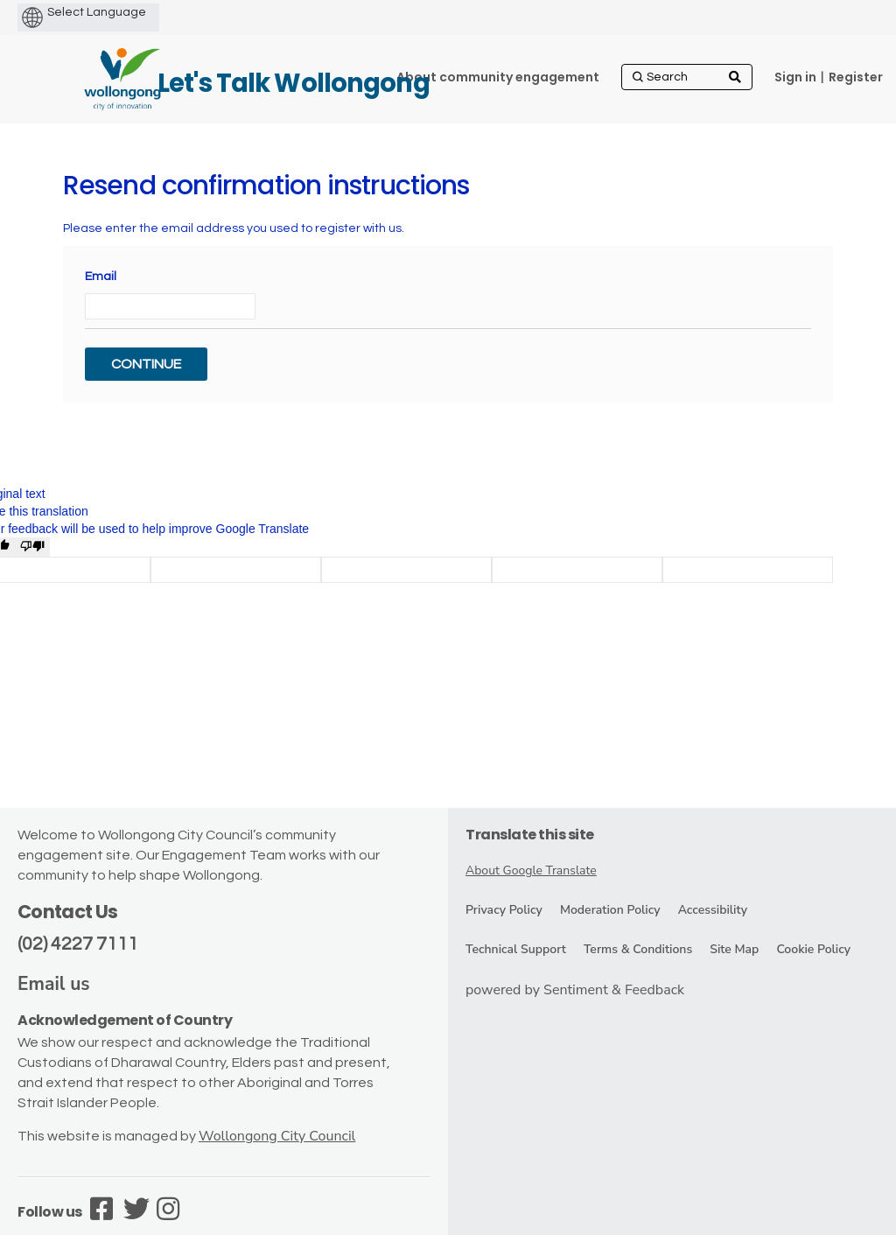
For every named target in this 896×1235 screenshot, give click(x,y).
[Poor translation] (32, 547)
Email (100, 276)
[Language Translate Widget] (126, 12)
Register (856, 77)
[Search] (686, 77)
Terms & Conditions (638, 949)
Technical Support (516, 949)
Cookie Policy (813, 949)
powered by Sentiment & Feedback (575, 990)
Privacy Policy (504, 910)
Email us (54, 984)
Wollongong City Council (277, 1136)
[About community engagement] (498, 77)
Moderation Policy (610, 910)
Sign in (795, 77)
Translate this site (530, 835)
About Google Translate (531, 870)
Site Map (734, 949)
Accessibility (712, 910)
